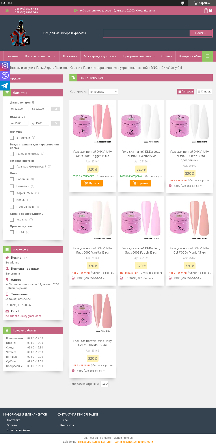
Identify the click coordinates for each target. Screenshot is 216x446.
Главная (13, 56)
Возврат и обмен (191, 56)
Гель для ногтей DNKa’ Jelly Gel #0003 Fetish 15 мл (141, 250)
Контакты (67, 425)
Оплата (166, 56)
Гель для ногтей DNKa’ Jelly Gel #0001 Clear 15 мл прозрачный (189, 156)
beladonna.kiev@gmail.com (23, 316)
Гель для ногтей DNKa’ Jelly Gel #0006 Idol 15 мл (92, 343)
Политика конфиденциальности (133, 441)
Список (206, 91)
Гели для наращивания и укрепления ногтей (115, 68)
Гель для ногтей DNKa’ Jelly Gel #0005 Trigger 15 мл (92, 154)
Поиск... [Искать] (200, 33)
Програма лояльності (139, 56)
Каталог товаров (37, 56)
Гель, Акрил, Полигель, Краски (58, 68)
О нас (64, 420)
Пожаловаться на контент (94, 441)
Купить (94, 183)
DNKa (154, 68)
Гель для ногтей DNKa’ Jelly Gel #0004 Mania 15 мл (189, 250)
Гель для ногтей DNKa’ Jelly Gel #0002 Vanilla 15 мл (92, 250)
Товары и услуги (21, 68)
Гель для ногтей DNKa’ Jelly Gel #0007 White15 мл (141, 154)
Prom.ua (128, 437)
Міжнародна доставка (100, 56)
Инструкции (13, 78)
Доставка (70, 56)
